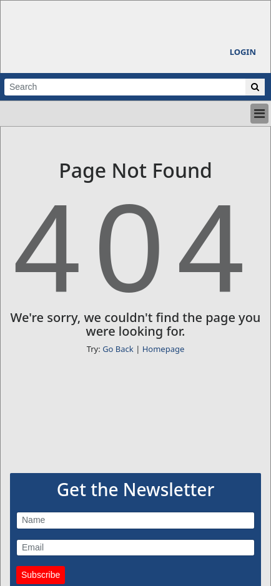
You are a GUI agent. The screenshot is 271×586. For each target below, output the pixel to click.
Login (243, 51)
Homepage (163, 348)
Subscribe (40, 575)
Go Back (118, 348)
